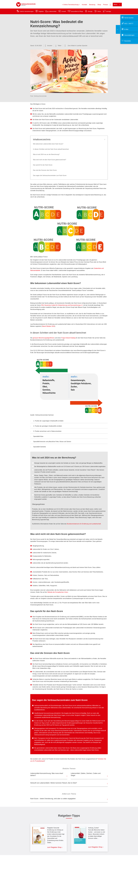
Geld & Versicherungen (27, 11)
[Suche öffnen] (110, 4)
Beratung (92, 4)
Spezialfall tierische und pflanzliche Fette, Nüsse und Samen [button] (50, 442)
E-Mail (126, 29)
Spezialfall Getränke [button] (38, 447)
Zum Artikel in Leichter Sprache (77, 45)
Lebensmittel (52, 11)
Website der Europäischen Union (57, 592)
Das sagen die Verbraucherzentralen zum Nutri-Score (49, 175)
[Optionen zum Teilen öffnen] (58, 45)
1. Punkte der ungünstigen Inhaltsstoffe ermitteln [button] (46, 421)
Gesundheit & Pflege (77, 11)
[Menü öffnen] (117, 4)
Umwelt (63, 11)
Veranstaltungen (129, 35)
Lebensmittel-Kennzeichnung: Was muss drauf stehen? (46, 774)
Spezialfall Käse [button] (36, 437)
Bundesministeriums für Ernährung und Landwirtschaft (84, 524)
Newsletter (127, 41)
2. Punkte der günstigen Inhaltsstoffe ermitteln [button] (46, 426)
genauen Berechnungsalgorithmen (44, 338)
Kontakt (84, 4)
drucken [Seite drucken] (49, 45)
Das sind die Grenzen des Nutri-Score (45, 170)
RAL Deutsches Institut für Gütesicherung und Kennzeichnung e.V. (62, 305)
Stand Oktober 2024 (48, 326)
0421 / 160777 (128, 23)
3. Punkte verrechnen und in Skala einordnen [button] (45, 431)
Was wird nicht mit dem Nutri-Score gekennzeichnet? (49, 159)
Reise (99, 11)
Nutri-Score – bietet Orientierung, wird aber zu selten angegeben (53, 798)
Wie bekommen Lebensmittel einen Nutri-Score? (48, 144)
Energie (90, 11)
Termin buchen (129, 18)
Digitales (41, 11)
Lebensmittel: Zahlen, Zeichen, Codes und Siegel (86, 774)
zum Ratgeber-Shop (54, 847)
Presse (105, 4)
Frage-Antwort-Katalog (68, 338)
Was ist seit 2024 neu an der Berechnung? (46, 154)
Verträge (108, 11)
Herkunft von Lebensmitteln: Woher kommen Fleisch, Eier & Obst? (53, 783)
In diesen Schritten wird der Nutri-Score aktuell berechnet (51, 149)
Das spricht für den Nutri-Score (42, 165)
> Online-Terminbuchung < (71, 4)
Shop (99, 4)
